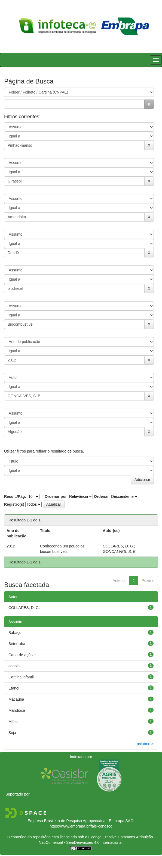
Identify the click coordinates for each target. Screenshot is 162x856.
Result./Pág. (15, 496)
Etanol (13, 688)
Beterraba (16, 644)
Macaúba (16, 699)
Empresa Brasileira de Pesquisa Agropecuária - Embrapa (76, 821)
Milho (12, 721)
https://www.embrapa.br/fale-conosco (81, 826)
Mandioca (16, 710)
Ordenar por (56, 496)
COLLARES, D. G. (118, 546)
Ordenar (101, 496)
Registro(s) (14, 504)
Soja (12, 732)
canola (14, 666)
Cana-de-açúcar (22, 655)
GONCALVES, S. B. (120, 551)
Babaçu (14, 632)
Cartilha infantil (21, 677)
